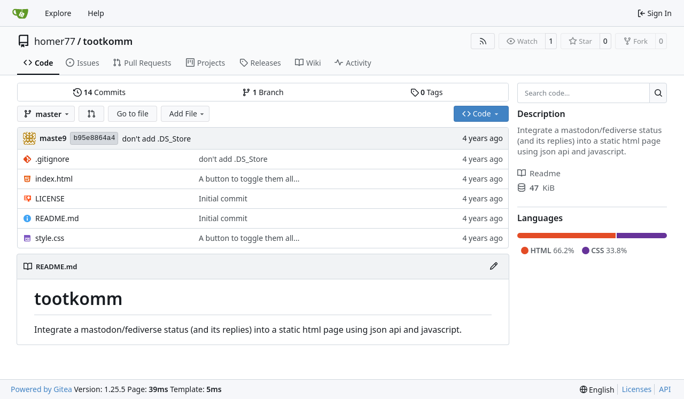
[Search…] (658, 93)
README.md (57, 218)
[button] (91, 114)
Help (96, 13)
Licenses (637, 389)
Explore (58, 13)
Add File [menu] (187, 113)
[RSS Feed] (483, 41)
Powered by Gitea (41, 389)
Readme (539, 173)
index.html (54, 179)
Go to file (132, 113)
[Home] (20, 13)
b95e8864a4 (94, 138)
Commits (99, 92)
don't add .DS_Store (156, 139)
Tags (426, 92)
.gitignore (52, 159)
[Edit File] (493, 266)
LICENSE (50, 198)
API (665, 389)
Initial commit (223, 198)
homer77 (54, 41)
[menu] (597, 390)
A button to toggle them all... (249, 179)
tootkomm (108, 41)
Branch (263, 92)
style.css (49, 238)
